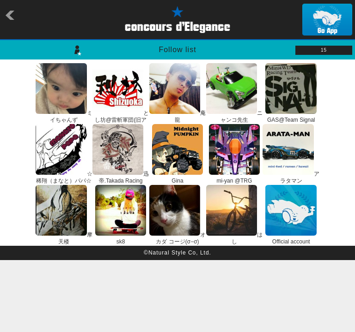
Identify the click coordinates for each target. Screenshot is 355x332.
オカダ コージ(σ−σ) (177, 238)
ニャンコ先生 (234, 117)
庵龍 (177, 117)
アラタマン (291, 177)
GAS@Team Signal (291, 117)
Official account (291, 238)
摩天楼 (64, 238)
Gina (177, 177)
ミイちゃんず (64, 117)
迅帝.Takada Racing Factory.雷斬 (120, 181)
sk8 (121, 238)
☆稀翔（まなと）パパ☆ (64, 177)
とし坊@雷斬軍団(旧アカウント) (120, 120)
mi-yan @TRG (234, 177)
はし (234, 238)
